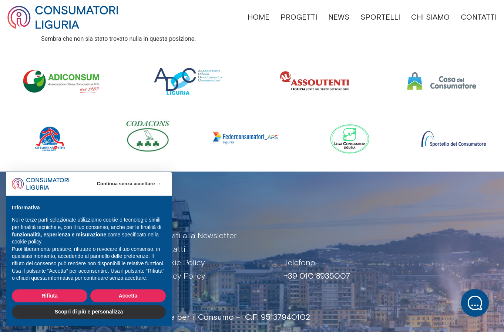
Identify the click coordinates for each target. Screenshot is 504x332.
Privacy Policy (180, 276)
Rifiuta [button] (49, 296)
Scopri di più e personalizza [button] (89, 312)
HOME (258, 17)
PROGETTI (298, 17)
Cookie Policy (180, 263)
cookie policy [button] (26, 242)
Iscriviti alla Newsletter (195, 236)
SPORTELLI (380, 17)
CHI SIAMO (430, 17)
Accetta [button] (128, 296)
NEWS (338, 17)
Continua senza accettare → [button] (129, 183)
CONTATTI (479, 17)
